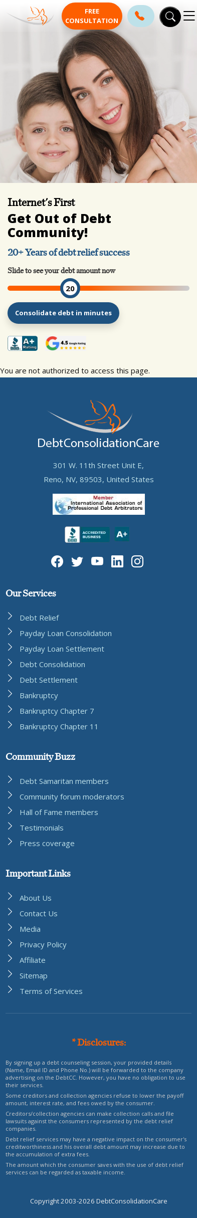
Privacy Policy (43, 944)
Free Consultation (91, 16)
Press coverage (47, 843)
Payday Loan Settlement (62, 649)
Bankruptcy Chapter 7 (57, 711)
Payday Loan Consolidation (66, 633)
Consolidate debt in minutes (63, 312)
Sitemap (34, 975)
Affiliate (33, 960)
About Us (36, 898)
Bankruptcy (39, 695)
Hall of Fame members (59, 812)
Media (30, 929)
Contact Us (39, 913)
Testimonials (42, 828)
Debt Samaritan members (64, 781)
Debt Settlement (49, 680)
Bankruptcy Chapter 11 (59, 726)
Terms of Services (51, 991)
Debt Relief (39, 618)
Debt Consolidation (52, 664)
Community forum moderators (72, 796)
